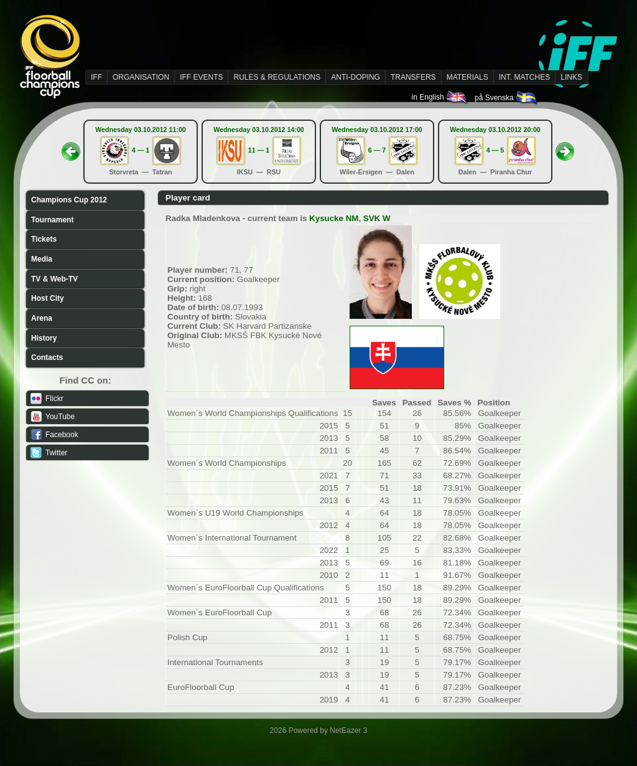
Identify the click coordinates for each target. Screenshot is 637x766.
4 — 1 (140, 150)
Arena (41, 318)
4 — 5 (495, 150)
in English (440, 97)
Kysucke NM (333, 218)
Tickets (44, 239)
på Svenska (507, 97)
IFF (96, 77)
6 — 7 (377, 150)
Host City (47, 298)
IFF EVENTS (201, 77)
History (44, 338)
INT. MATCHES (524, 77)
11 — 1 (258, 150)
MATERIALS (467, 77)
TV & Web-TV (54, 279)
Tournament (52, 219)
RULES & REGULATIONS (276, 77)
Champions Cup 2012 (69, 200)
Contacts (47, 357)
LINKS (571, 77)
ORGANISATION (141, 77)
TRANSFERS (413, 77)
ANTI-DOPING (355, 77)
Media (41, 259)
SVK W (377, 218)
